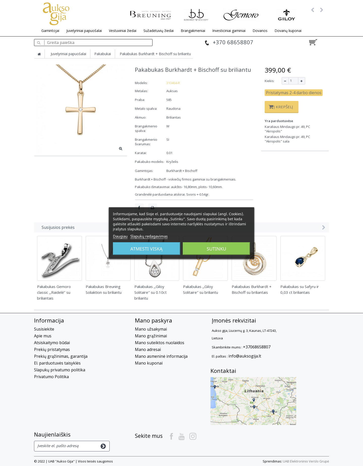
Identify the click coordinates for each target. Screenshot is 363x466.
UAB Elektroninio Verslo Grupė (306, 461)
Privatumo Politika (51, 376)
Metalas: (142, 91)
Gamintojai (50, 30)
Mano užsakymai (151, 329)
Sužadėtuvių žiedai (158, 30)
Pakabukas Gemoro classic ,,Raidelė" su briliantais (54, 292)
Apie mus (42, 336)
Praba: (140, 99)
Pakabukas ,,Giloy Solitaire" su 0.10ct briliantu (150, 292)
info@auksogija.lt (244, 356)
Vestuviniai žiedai (122, 30)
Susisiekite (44, 329)
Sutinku (216, 248)
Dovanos (260, 30)
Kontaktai (223, 370)
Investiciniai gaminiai (229, 30)
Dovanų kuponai (288, 30)
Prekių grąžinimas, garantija (60, 356)
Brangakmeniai (193, 30)
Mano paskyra (153, 320)
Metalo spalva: (146, 108)
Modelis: (141, 83)
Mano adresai (148, 349)
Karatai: (141, 153)
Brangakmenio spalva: (146, 128)
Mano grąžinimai (151, 336)
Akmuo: (141, 117)
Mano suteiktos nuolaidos (159, 342)
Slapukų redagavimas (149, 235)
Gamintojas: (144, 170)
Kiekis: (270, 81)
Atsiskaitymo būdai (52, 342)
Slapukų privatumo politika (59, 370)
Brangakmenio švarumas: (146, 141)
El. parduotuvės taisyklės (57, 363)
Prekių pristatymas (52, 349)
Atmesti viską (146, 248)
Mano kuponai (149, 363)
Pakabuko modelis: (150, 161)
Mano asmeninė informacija (161, 356)
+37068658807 (256, 347)
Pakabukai (102, 53)
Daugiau (120, 235)
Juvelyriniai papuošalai (84, 30)
